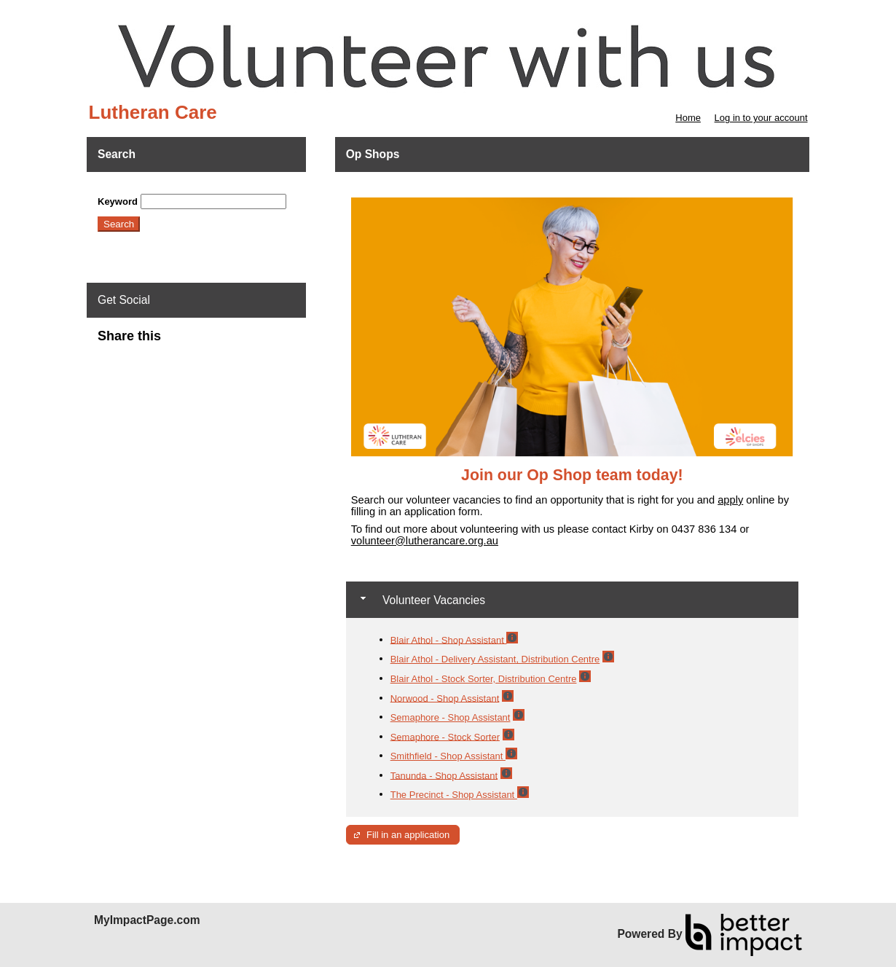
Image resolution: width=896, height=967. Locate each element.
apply (730, 500)
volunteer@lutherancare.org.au (424, 541)
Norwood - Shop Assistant (445, 697)
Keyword (118, 201)
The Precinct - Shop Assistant (453, 794)
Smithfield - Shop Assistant (448, 756)
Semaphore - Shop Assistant (450, 717)
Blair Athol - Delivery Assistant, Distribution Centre (495, 659)
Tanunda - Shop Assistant (444, 775)
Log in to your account (761, 117)
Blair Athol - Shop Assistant (448, 639)
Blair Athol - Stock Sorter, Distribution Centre (483, 678)
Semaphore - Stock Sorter (445, 736)
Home (688, 117)
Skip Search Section (140, 188)
